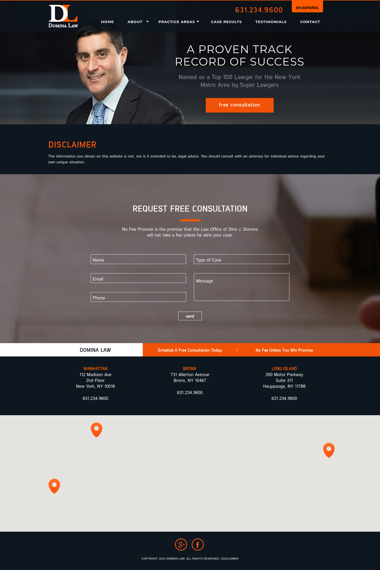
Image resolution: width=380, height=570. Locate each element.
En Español (307, 8)
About (134, 21)
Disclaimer (230, 559)
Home (107, 21)
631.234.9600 (259, 9)
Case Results (226, 21)
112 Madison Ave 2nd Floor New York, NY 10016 (95, 381)
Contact (310, 21)
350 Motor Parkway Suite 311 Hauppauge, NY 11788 (284, 381)
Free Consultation (239, 104)
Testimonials (271, 21)
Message (238, 288)
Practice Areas (176, 21)
